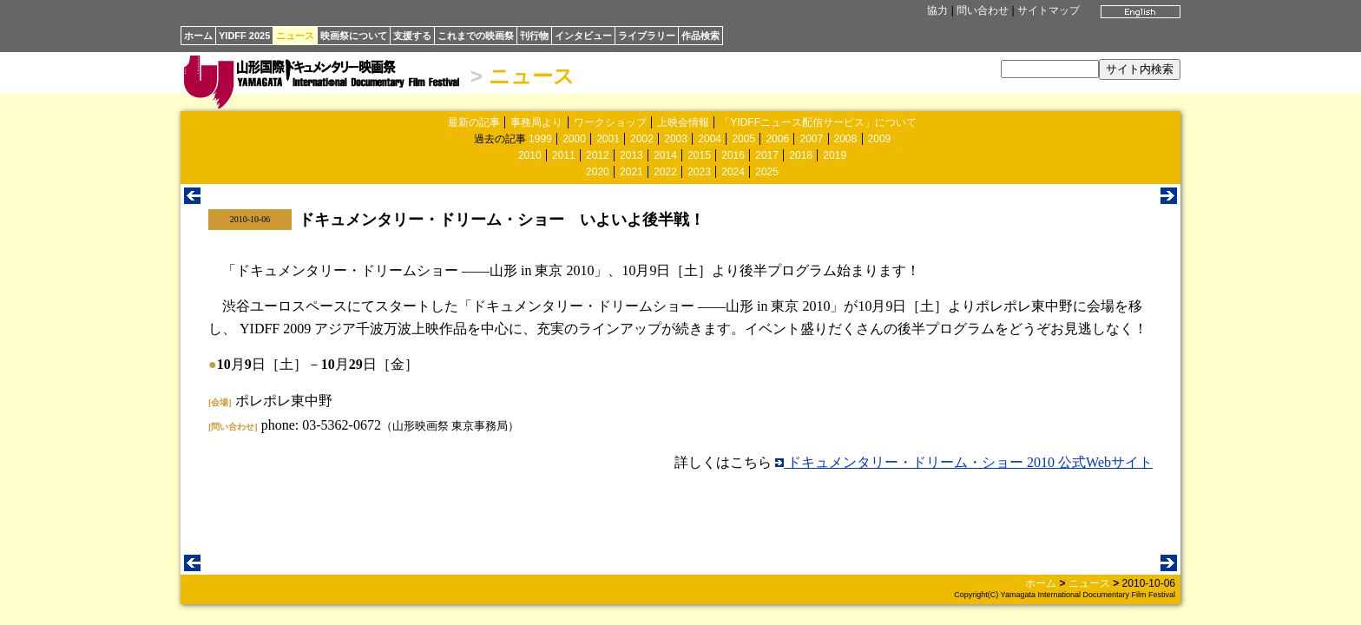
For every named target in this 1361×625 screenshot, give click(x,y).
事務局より (536, 122)
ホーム (198, 35)
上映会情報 (683, 122)
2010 (530, 155)
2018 (800, 155)
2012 (597, 155)
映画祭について (353, 35)
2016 (733, 155)
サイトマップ (1048, 10)
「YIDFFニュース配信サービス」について (818, 122)
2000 (574, 139)
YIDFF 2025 (244, 35)
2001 (608, 139)
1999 (540, 139)
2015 (699, 155)
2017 (767, 155)
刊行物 (534, 35)
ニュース (295, 35)
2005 (743, 139)
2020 (597, 172)
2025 (767, 172)
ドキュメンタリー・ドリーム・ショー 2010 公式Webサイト (964, 462)
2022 (665, 172)
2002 (642, 139)
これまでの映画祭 (475, 35)
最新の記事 (474, 122)
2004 (709, 139)
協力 (937, 10)
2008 (846, 139)
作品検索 (700, 35)
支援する (412, 35)
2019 (834, 155)
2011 (563, 155)
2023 (699, 172)
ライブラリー (646, 35)
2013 (631, 155)
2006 (777, 139)
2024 (733, 172)
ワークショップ (610, 122)
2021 (631, 172)
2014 (665, 155)
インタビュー (583, 35)
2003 (675, 139)
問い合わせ (983, 10)
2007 (811, 139)
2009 (879, 139)
